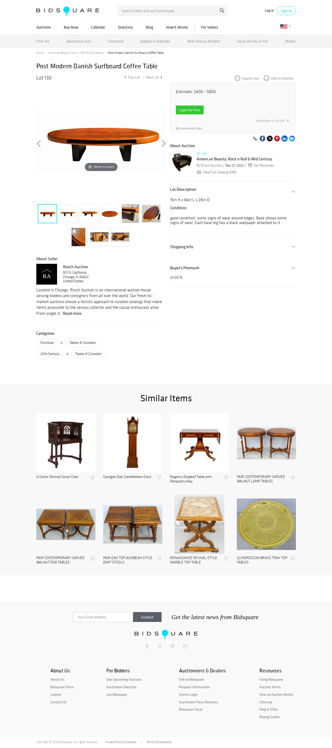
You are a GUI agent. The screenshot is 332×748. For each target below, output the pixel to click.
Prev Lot (131, 77)
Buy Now (71, 27)
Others (290, 41)
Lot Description (183, 189)
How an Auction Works (276, 694)
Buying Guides (269, 716)
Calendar (98, 27)
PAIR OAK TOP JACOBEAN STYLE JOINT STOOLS (128, 560)
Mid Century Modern (203, 41)
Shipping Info (181, 246)
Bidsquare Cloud (190, 709)
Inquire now (250, 78)
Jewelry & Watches (155, 41)
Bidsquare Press (62, 687)
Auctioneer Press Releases (198, 702)
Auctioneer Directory (121, 687)
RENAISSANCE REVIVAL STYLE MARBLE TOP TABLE (193, 560)
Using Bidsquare (271, 679)
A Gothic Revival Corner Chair (57, 477)
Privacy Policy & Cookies (121, 742)
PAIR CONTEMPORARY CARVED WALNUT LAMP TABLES (261, 479)
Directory (125, 27)
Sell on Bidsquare (191, 679)
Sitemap (265, 702)
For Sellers (209, 27)
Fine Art (42, 41)
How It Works (177, 27)
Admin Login (188, 694)
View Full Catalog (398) (216, 172)
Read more (72, 313)
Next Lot (154, 77)
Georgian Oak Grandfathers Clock (127, 477)
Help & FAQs (268, 709)
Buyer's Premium (184, 267)
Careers (55, 694)
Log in (269, 10)
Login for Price (189, 110)
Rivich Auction (75, 266)
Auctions (43, 27)
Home (40, 53)
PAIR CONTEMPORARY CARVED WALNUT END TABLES (60, 560)
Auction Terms (270, 687)
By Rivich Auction (209, 165)
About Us (57, 679)
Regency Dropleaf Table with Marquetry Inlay (191, 479)
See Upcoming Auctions (124, 679)
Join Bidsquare (116, 694)
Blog (149, 27)
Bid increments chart (189, 128)
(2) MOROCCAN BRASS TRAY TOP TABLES (262, 560)
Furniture (115, 41)
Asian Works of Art (252, 41)
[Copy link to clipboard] (255, 139)
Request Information (194, 687)
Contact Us (58, 702)
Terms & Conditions (159, 742)
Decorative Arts (78, 41)
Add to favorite (282, 78)
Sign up (286, 10)
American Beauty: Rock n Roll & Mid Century (76, 53)
